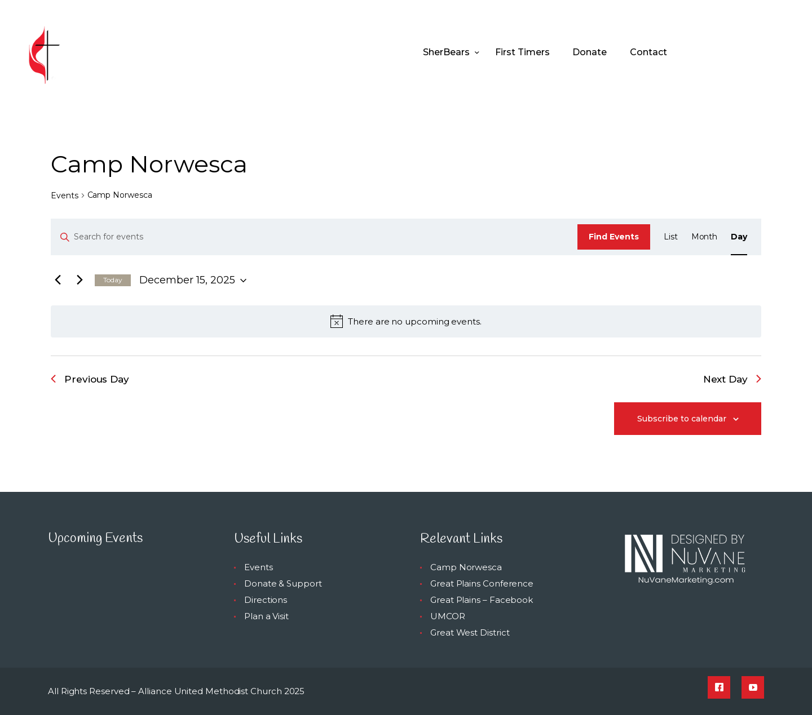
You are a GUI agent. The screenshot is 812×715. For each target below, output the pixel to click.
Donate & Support (283, 583)
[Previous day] (57, 280)
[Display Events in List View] (671, 237)
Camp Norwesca (466, 567)
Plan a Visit (266, 616)
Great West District (469, 632)
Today (112, 280)
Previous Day (90, 379)
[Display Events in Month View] (704, 237)
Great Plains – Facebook (481, 599)
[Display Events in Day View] (739, 237)
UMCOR (447, 616)
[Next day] (79, 280)
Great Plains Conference (481, 583)
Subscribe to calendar (681, 419)
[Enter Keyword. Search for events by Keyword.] (314, 237)
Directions (265, 599)
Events (64, 195)
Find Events (614, 237)
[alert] (406, 321)
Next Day (732, 379)
